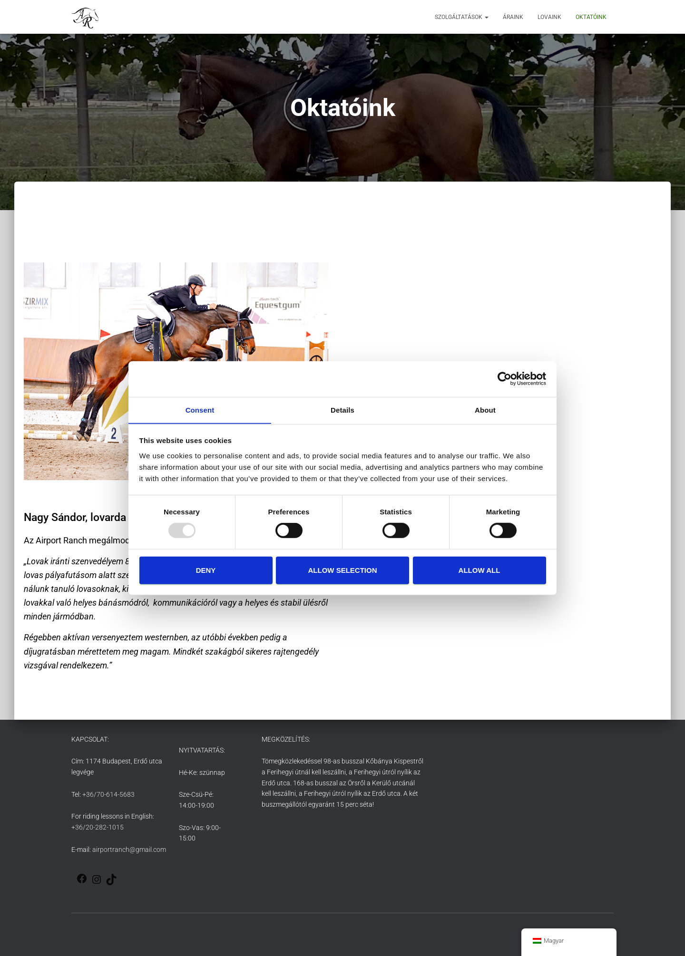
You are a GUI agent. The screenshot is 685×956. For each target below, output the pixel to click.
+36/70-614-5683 (108, 794)
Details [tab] (342, 410)
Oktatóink (591, 17)
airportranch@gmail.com (129, 849)
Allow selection (342, 570)
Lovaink (549, 17)
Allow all (479, 570)
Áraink (513, 17)
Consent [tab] (200, 410)
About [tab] (485, 410)
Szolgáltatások (462, 17)
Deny (206, 570)
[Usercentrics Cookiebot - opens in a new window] (504, 378)
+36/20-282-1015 (97, 827)
